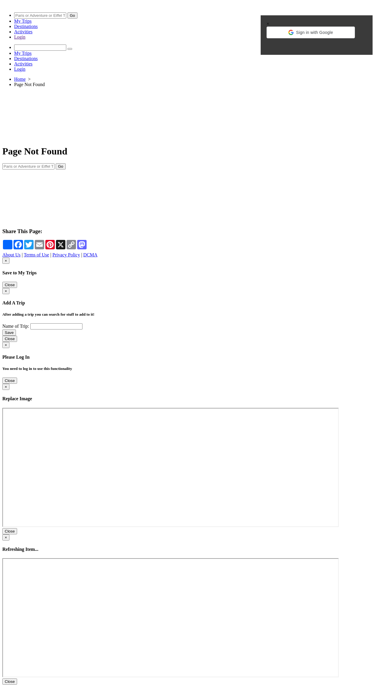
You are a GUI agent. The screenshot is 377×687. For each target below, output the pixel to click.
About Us (11, 254)
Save (9, 332)
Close (10, 285)
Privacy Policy (66, 254)
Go (72, 15)
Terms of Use (36, 254)
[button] (311, 32)
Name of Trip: (15, 326)
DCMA (90, 254)
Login (19, 36)
